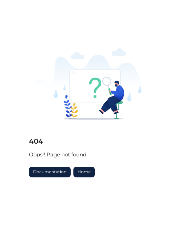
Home (84, 171)
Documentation (50, 171)
